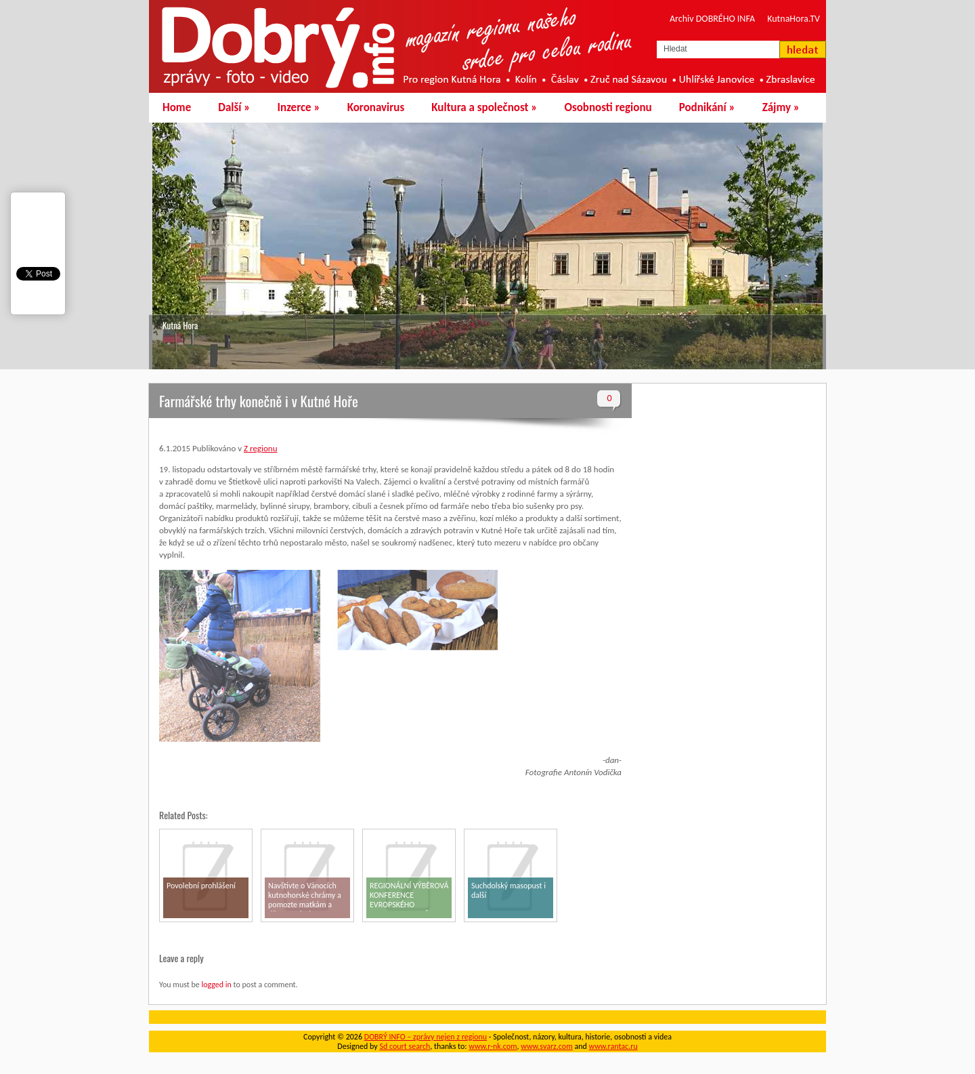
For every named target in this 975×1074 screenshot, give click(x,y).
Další (234, 107)
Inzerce (299, 107)
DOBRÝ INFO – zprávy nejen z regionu (425, 1036)
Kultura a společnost (484, 107)
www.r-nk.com (493, 1046)
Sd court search (404, 1046)
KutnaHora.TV (793, 18)
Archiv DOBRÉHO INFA (712, 18)
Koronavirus (376, 107)
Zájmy (781, 107)
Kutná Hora (180, 325)
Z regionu (260, 448)
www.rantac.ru (613, 1046)
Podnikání (707, 107)
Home (176, 107)
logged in (216, 984)
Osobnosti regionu (607, 107)
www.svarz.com (546, 1046)
